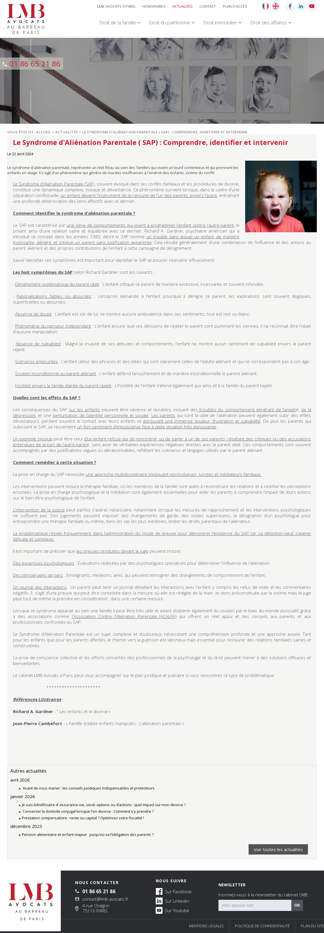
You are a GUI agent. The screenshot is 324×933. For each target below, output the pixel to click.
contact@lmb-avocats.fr (105, 899)
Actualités (182, 6)
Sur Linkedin (172, 900)
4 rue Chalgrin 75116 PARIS (96, 908)
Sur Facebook (174, 891)
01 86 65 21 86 (34, 63)
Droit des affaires (268, 22)
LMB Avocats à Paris (116, 6)
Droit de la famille (117, 22)
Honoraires (154, 6)
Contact (208, 6)
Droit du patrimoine (169, 22)
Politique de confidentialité (262, 925)
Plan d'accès (235, 6)
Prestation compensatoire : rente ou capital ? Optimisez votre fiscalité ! (83, 817)
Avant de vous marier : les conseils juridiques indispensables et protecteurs (88, 788)
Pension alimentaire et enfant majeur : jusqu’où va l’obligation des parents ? (88, 834)
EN (275, 6)
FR (265, 6)
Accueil (43, 132)
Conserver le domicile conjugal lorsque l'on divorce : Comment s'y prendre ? (88, 811)
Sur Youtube (172, 910)
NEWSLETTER (264, 889)
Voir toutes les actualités (278, 849)
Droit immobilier (220, 22)
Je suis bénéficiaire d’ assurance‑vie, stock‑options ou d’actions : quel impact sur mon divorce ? (104, 804)
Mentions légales (206, 925)
